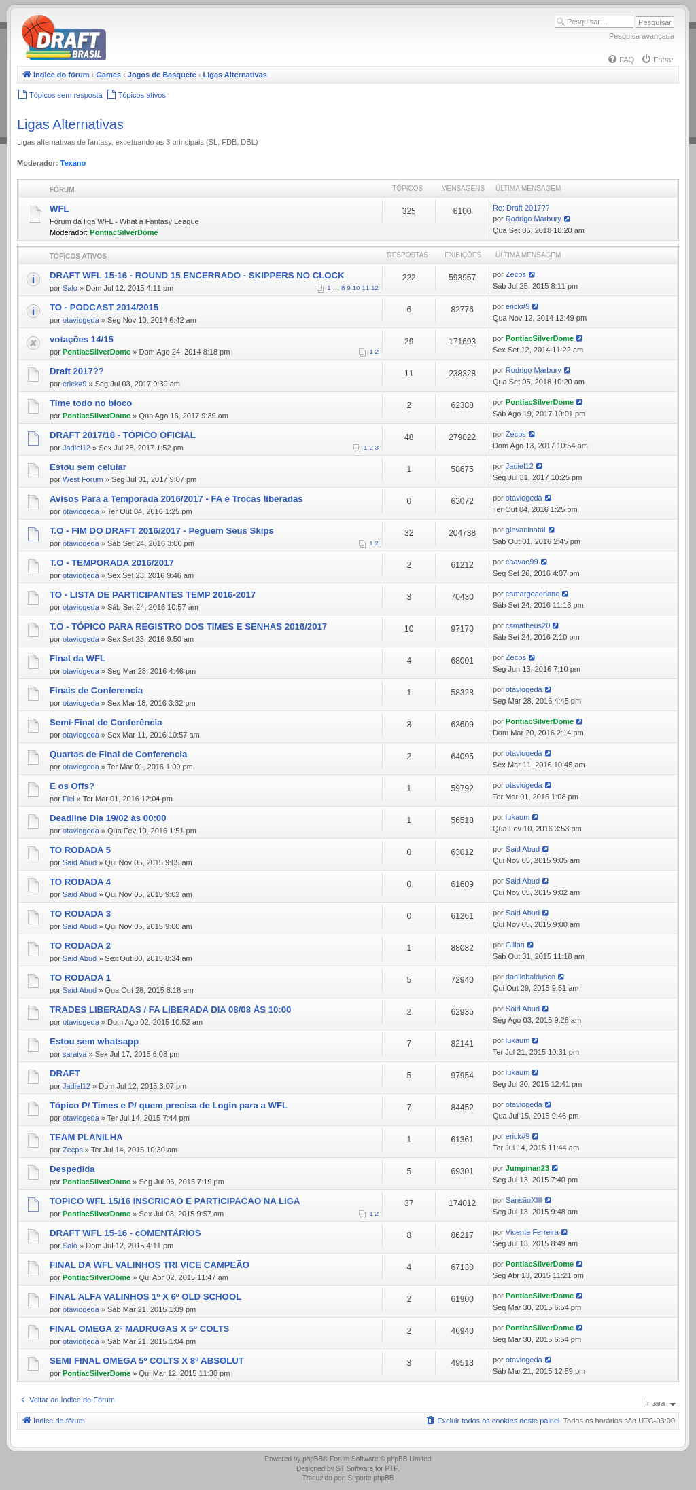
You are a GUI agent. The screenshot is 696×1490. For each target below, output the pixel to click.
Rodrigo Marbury (533, 219)
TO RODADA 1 (80, 978)
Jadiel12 (76, 447)
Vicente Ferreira (532, 1232)
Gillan (515, 945)
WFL (59, 209)
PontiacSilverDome (124, 232)
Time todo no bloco (91, 403)
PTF (391, 1468)
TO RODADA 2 (80, 946)
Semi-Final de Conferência (106, 722)
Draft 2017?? (77, 371)
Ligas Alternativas (70, 124)
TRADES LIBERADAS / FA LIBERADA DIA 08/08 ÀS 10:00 (170, 1009)
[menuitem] (620, 60)
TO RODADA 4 (80, 882)
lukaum (517, 817)
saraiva (74, 1054)
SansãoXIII (524, 1200)
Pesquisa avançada (641, 36)
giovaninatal (526, 530)
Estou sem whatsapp (94, 1041)
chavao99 (522, 562)
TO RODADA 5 (80, 850)
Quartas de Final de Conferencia (118, 754)
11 (365, 287)
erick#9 (517, 306)
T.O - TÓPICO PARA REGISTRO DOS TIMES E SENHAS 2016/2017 (188, 626)
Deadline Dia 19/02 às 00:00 (108, 818)
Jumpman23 (527, 1168)
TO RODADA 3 (80, 914)
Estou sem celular (88, 467)
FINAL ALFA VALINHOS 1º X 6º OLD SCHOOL (145, 1297)
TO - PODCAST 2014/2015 (104, 307)
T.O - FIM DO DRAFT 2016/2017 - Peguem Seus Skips (162, 531)
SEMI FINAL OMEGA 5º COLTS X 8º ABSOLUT (147, 1361)
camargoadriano (533, 593)
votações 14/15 (82, 339)
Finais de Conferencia (96, 690)
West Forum (83, 479)
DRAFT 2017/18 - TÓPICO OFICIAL (123, 435)
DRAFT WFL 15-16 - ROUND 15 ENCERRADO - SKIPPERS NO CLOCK (197, 275)
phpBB (312, 1459)
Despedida (72, 1169)
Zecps (516, 274)
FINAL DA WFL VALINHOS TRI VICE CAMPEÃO (149, 1265)
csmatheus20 (528, 625)
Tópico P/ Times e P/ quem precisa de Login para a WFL (169, 1105)
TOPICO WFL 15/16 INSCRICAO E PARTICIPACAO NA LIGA (175, 1201)
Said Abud (80, 862)
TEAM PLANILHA (86, 1137)
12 (375, 287)
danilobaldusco (530, 977)
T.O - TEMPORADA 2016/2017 (112, 563)
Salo (70, 288)
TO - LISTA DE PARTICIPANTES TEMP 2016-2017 (153, 594)
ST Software (354, 1468)
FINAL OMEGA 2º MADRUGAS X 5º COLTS (139, 1329)
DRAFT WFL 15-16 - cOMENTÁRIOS (125, 1233)
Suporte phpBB (371, 1478)
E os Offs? (72, 786)
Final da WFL (77, 658)
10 (356, 287)
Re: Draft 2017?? (521, 208)
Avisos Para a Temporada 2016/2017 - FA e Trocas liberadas (176, 499)
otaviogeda (81, 320)
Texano (73, 163)
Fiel (69, 799)
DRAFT (65, 1073)
